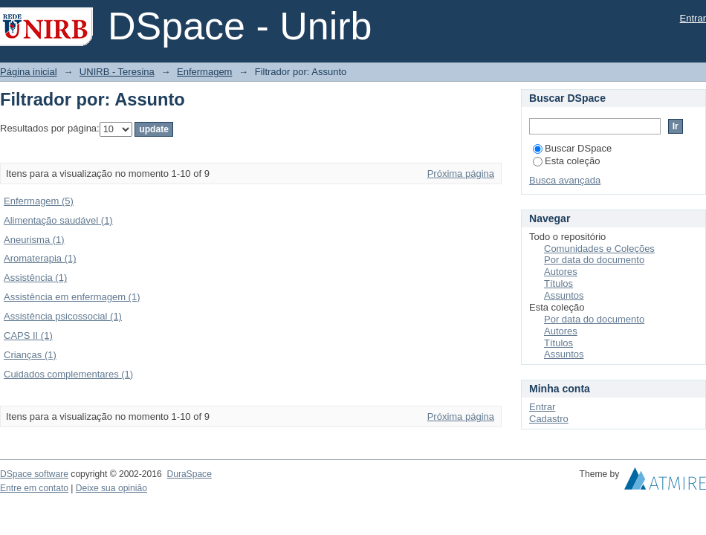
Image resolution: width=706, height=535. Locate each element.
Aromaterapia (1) (40, 258)
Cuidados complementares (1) (68, 374)
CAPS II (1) (28, 335)
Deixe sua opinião (111, 488)
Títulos (558, 283)
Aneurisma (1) (34, 239)
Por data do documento (594, 259)
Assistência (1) (35, 277)
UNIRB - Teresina (117, 71)
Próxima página (460, 173)
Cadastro (549, 418)
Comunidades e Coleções (599, 248)
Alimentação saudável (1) (58, 220)
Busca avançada (564, 180)
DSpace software (34, 474)
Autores (560, 271)
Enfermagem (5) (39, 201)
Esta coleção (566, 160)
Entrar (693, 18)
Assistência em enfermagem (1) (72, 296)
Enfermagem (204, 71)
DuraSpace (188, 474)
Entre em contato (34, 488)
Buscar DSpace (572, 148)
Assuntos (563, 295)
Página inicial (28, 71)
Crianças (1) (30, 354)
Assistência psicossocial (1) (63, 316)
